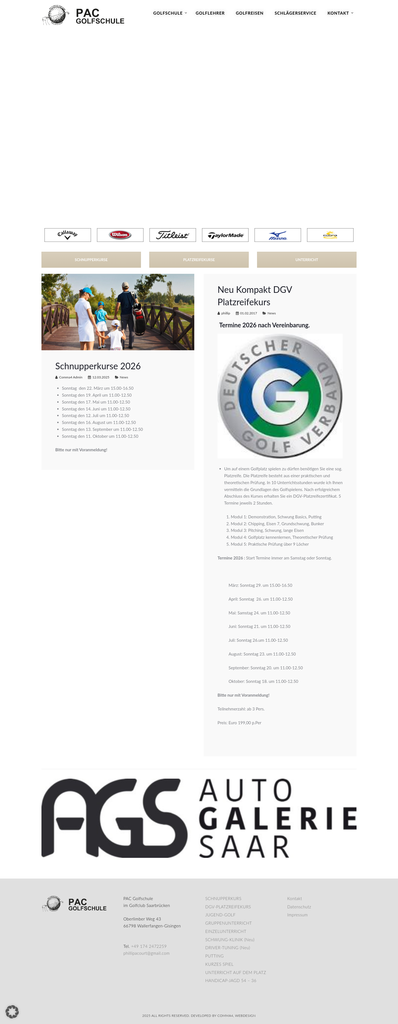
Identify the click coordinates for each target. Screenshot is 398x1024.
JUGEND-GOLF (220, 914)
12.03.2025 (100, 377)
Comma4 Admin (70, 377)
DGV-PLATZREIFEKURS (228, 906)
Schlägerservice (295, 12)
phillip (225, 313)
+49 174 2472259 (149, 946)
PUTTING (214, 955)
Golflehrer (210, 12)
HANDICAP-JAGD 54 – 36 (230, 980)
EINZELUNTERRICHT (226, 931)
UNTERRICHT (306, 260)
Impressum (297, 914)
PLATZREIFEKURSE (199, 260)
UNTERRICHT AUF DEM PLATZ (235, 972)
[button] (12, 1012)
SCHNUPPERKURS (223, 898)
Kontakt (338, 12)
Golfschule (168, 12)
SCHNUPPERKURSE (91, 260)
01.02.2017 (248, 313)
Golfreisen (249, 12)
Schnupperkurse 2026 (98, 365)
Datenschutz (299, 906)
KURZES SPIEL (219, 964)
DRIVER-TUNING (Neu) (227, 947)
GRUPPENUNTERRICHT (228, 922)
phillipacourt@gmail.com (146, 953)
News (124, 377)
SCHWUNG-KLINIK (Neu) (230, 939)
